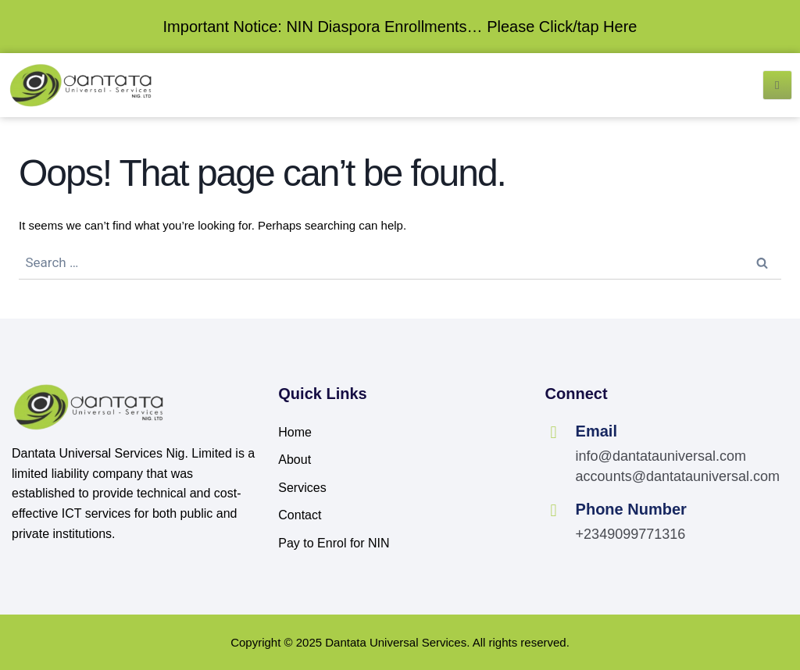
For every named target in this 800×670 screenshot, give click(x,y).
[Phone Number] (553, 510)
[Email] (553, 432)
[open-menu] (777, 85)
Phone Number (631, 509)
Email (596, 431)
